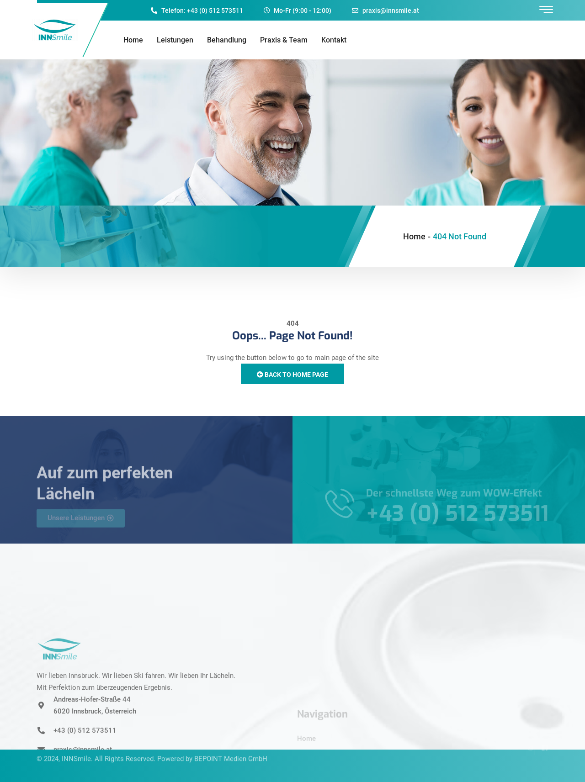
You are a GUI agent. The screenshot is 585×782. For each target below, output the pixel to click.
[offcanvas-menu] (546, 10)
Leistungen (175, 40)
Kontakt (333, 40)
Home (133, 40)
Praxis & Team (284, 40)
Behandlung (226, 40)
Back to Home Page (292, 374)
